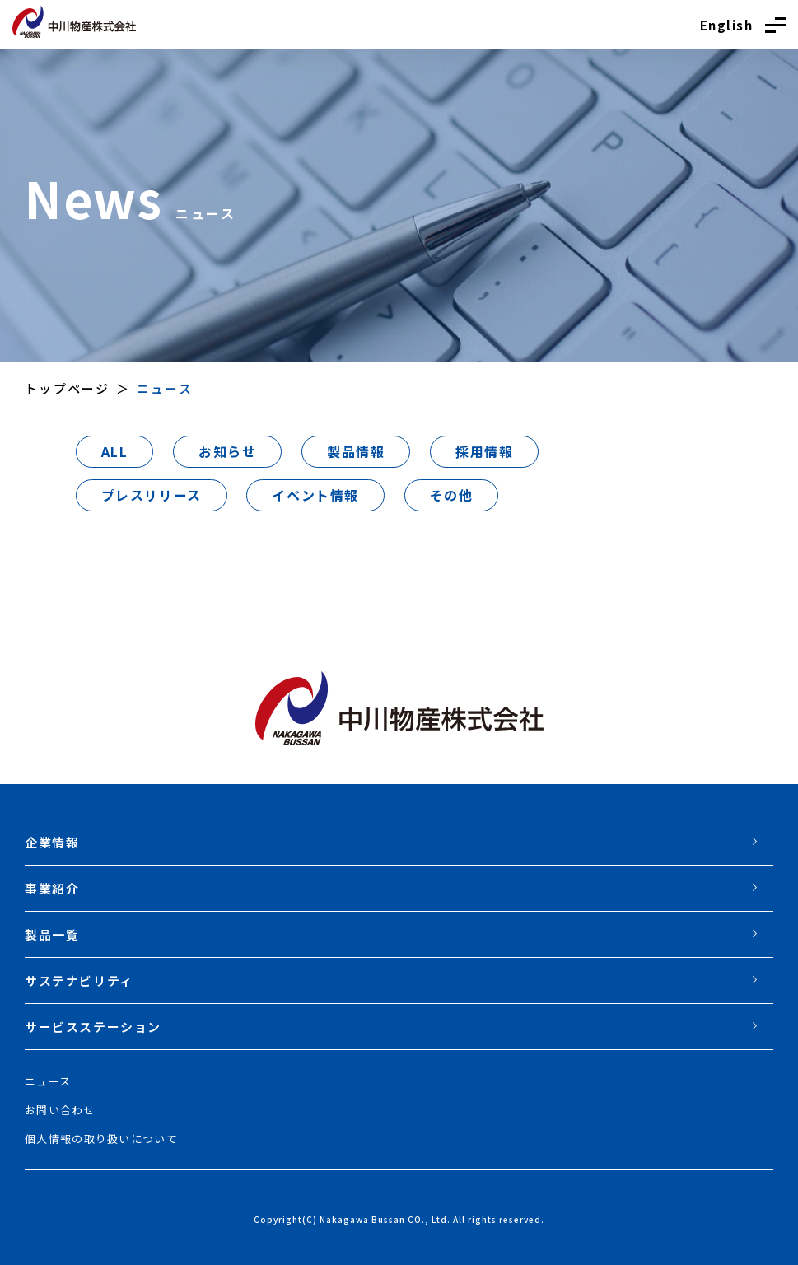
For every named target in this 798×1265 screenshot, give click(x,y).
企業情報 (52, 842)
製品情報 (356, 451)
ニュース (48, 1081)
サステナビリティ (79, 980)
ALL (114, 451)
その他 (452, 495)
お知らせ (227, 451)
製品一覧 (52, 934)
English (727, 25)
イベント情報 (315, 495)
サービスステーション (93, 1026)
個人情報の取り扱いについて (101, 1138)
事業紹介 (52, 888)
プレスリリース (151, 495)
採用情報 (484, 451)
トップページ (67, 388)
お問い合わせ (60, 1110)
